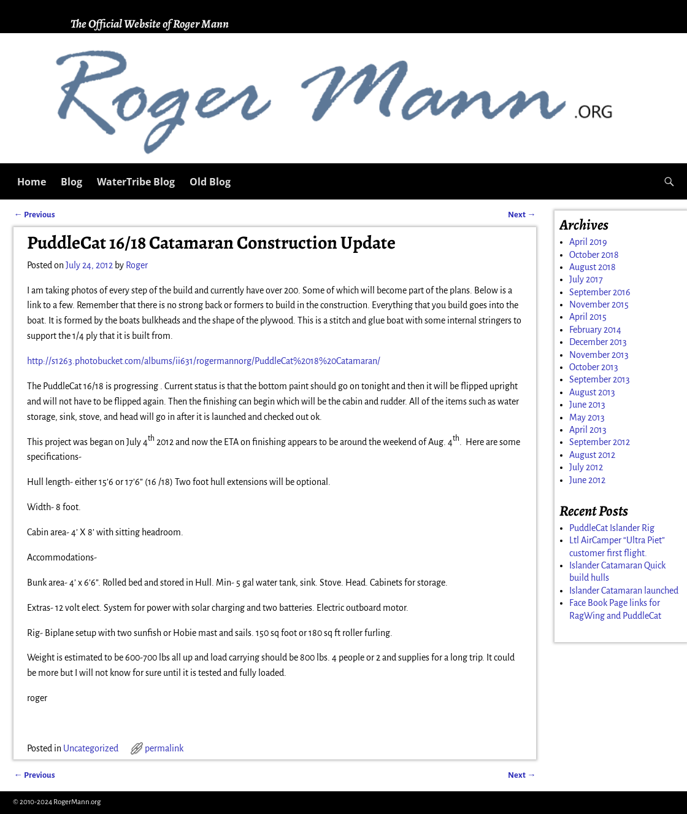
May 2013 (587, 417)
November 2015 (599, 304)
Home (31, 181)
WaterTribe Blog (136, 181)
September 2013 (599, 379)
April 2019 (588, 242)
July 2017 (586, 279)
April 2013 (588, 430)
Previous (34, 214)
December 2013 (598, 342)
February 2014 (595, 330)
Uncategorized (90, 748)
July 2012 (586, 467)
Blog (71, 181)
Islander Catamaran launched (623, 590)
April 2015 (588, 317)
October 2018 (594, 255)
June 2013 (587, 404)
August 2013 (592, 392)
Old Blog (210, 181)
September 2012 (599, 442)
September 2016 (600, 292)
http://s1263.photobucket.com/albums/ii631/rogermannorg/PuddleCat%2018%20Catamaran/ (203, 361)
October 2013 (593, 367)
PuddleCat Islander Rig (611, 528)
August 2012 (592, 455)
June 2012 (587, 480)
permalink (164, 748)
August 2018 (592, 267)
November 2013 (599, 355)
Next (521, 214)
